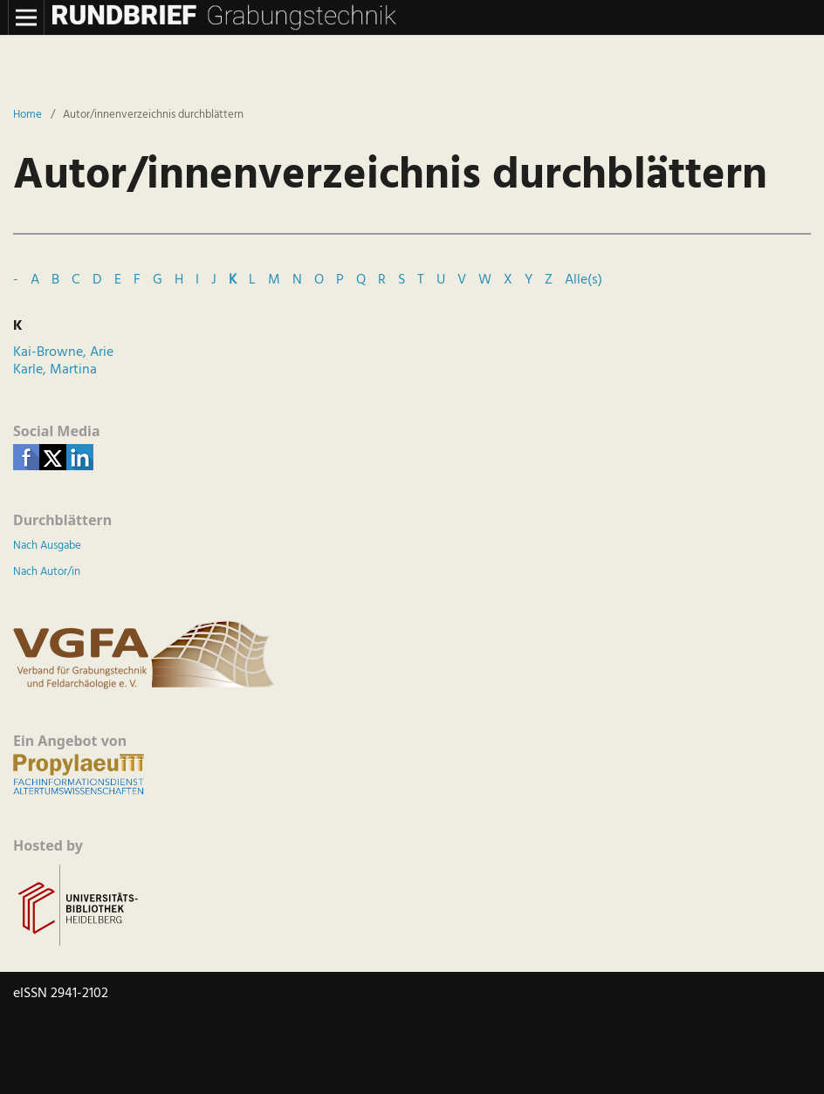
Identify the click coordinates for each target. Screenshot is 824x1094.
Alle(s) (583, 280)
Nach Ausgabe (47, 546)
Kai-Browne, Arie (63, 352)
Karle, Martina (55, 370)
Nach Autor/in (46, 572)
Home (27, 115)
